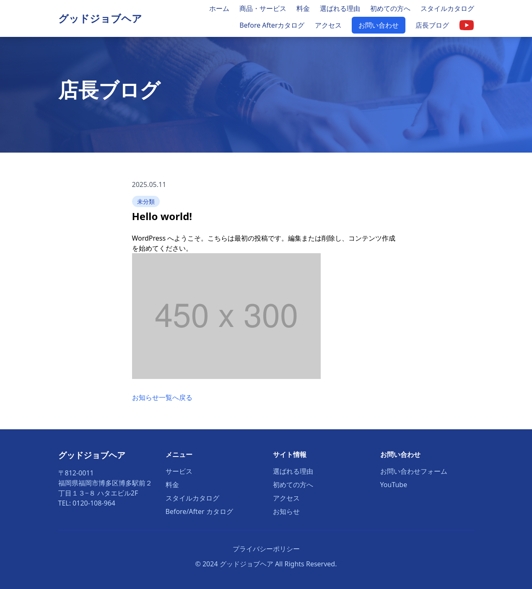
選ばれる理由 (340, 8)
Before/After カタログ (199, 511)
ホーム (219, 8)
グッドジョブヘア (100, 18)
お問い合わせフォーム (413, 471)
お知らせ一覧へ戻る (162, 397)
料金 (303, 8)
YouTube (393, 484)
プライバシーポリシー (266, 548)
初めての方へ (390, 8)
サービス (179, 471)
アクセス (328, 25)
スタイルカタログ (447, 8)
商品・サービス (262, 8)
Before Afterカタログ (271, 25)
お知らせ (286, 511)
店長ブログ (432, 25)
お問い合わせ (378, 25)
